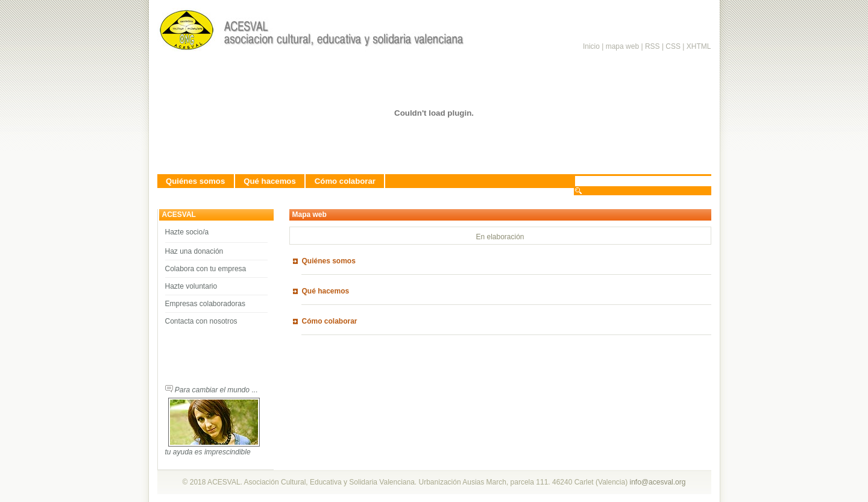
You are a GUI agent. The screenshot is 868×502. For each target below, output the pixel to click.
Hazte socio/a (187, 232)
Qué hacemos (270, 181)
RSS (653, 46)
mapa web (622, 46)
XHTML (699, 46)
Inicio (591, 46)
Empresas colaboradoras (205, 304)
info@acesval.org (658, 482)
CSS (673, 46)
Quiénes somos (195, 181)
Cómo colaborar (345, 181)
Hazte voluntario (191, 286)
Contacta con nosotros (201, 321)
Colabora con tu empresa (206, 269)
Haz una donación (194, 251)
